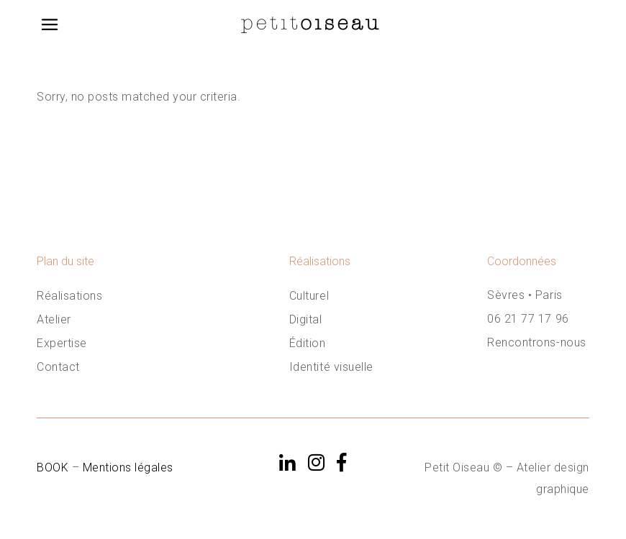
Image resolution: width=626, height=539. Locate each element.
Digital (305, 319)
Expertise (62, 343)
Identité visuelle (331, 367)
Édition (307, 343)
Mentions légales (128, 467)
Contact (58, 367)
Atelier (54, 319)
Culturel (309, 296)
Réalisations (69, 296)
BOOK (54, 467)
